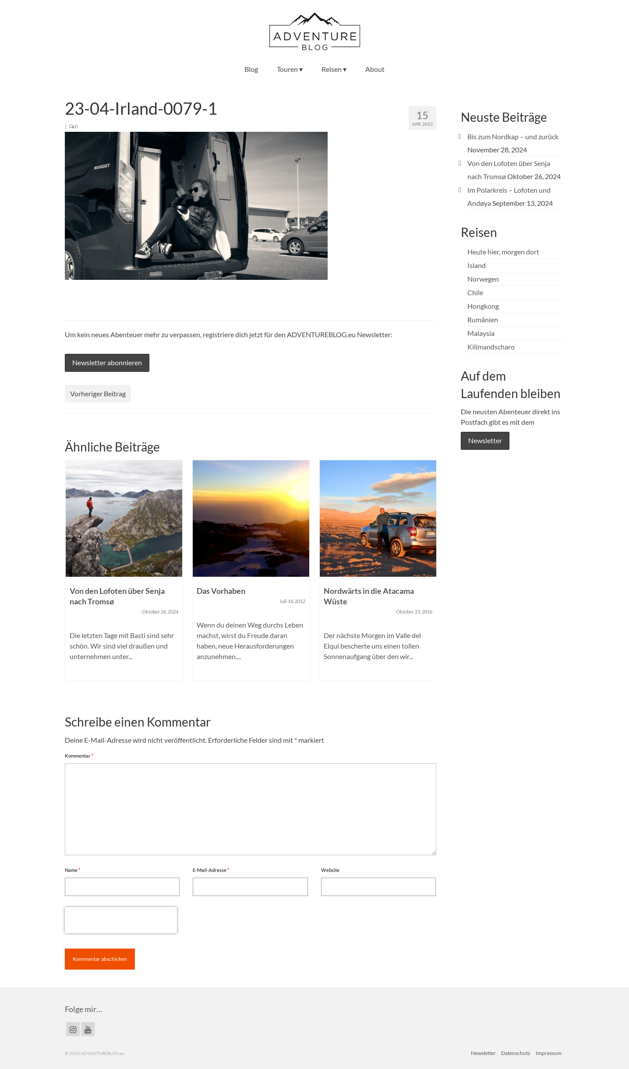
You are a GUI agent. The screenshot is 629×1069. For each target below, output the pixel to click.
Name (72, 870)
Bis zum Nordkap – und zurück (512, 136)
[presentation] (121, 920)
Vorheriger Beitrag (98, 393)
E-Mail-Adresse (211, 870)
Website (330, 870)
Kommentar (79, 756)
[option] (123, 574)
